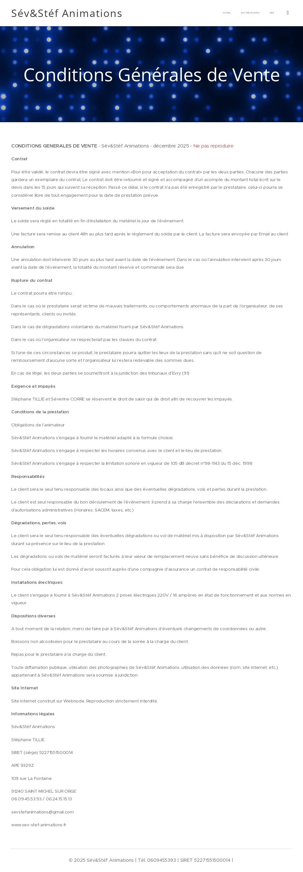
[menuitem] (232, 13)
